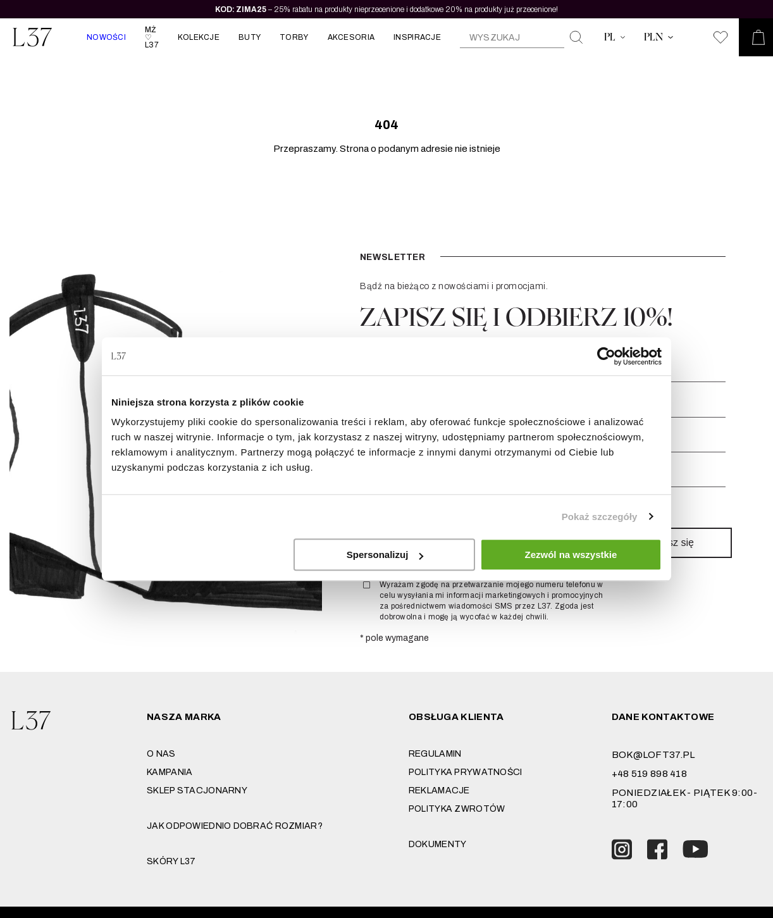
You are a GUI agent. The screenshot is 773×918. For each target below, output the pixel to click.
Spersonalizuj (385, 554)
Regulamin (435, 754)
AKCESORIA (351, 37)
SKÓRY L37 (171, 861)
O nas (161, 754)
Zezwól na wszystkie (571, 554)
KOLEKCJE (199, 37)
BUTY (249, 37)
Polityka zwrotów (457, 809)
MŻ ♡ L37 (152, 37)
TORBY (294, 37)
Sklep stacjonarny (197, 790)
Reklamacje (439, 790)
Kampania (169, 772)
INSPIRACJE (417, 37)
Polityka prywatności (466, 772)
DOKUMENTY (438, 844)
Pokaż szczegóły (600, 516)
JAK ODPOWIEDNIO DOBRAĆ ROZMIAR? (235, 826)
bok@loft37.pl (653, 755)
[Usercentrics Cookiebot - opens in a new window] (606, 356)
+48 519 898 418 (649, 774)
